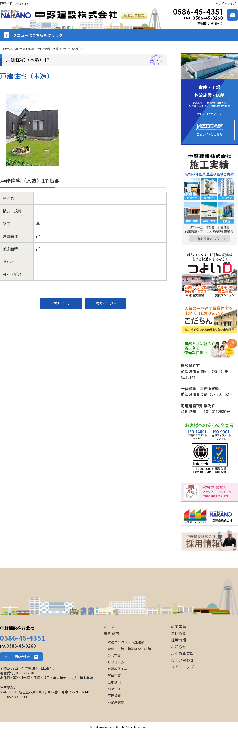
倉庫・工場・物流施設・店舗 (129, 648)
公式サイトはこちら (209, 130)
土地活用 (114, 682)
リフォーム (116, 662)
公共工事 (114, 655)
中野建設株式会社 (17, 627)
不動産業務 (116, 702)
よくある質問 (182, 653)
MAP (85, 692)
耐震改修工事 (118, 668)
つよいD (114, 688)
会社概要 (178, 633)
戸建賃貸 (114, 695)
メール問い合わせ (18, 656)
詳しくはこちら (207, 114)
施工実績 (178, 626)
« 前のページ (61, 303)
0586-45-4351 (22, 638)
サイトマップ (227, 3)
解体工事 (114, 675)
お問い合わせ (182, 660)
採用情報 (178, 640)
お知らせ (178, 646)
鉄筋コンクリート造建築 (126, 642)
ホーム (109, 626)
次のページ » (105, 303)
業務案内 (111, 633)
